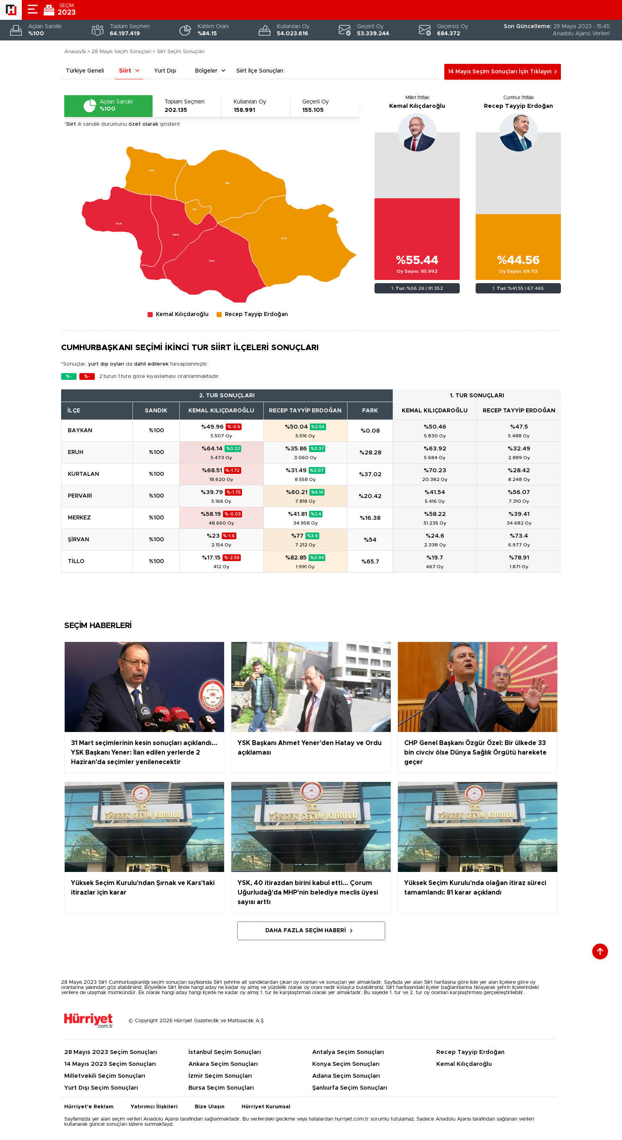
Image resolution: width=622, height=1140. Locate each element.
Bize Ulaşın (210, 1106)
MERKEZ (79, 518)
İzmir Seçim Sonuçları (220, 1076)
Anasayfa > (77, 51)
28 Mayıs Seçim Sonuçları (121, 51)
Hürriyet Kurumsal (266, 1106)
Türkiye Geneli (85, 71)
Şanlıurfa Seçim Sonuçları (349, 1088)
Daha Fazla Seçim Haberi (305, 930)
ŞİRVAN (78, 539)
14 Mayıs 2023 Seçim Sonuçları (110, 1064)
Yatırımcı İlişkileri (154, 1106)
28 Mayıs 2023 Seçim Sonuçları (110, 1052)
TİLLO (76, 561)
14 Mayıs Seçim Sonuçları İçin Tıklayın (500, 72)
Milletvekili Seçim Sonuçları (104, 1076)
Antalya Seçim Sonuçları (348, 1052)
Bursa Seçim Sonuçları (221, 1088)
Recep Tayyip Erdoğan (518, 106)
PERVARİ (80, 496)
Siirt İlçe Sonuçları (259, 71)
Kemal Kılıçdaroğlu (417, 106)
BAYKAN (80, 430)
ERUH (75, 452)
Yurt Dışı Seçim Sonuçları (101, 1088)
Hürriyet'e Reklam (88, 1106)
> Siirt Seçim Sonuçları (178, 51)
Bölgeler (206, 71)
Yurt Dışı (165, 71)
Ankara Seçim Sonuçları (223, 1064)
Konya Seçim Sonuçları (346, 1064)
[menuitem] (230, 186)
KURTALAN (83, 474)
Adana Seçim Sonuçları (346, 1076)
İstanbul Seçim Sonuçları (224, 1052)
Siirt (125, 71)
